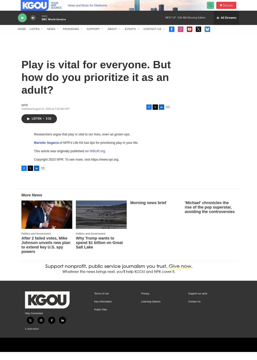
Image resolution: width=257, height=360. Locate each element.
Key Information (103, 309)
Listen (34, 37)
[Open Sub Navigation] (42, 37)
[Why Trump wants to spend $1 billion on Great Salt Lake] (101, 223)
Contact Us (152, 37)
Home (22, 37)
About (112, 37)
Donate (230, 9)
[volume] (33, 26)
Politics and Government (36, 241)
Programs (71, 37)
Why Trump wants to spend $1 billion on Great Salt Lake (99, 250)
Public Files (100, 317)
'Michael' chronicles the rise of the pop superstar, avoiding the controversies (210, 215)
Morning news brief (148, 211)
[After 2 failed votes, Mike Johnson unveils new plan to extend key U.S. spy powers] (46, 223)
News (51, 37)
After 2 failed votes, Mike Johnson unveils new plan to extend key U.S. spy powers (45, 253)
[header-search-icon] (212, 9)
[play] (22, 26)
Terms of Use (101, 301)
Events (130, 37)
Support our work (197, 301)
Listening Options (150, 309)
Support (93, 37)
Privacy (145, 301)
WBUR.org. (98, 159)
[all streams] (226, 26)
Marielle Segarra (46, 151)
